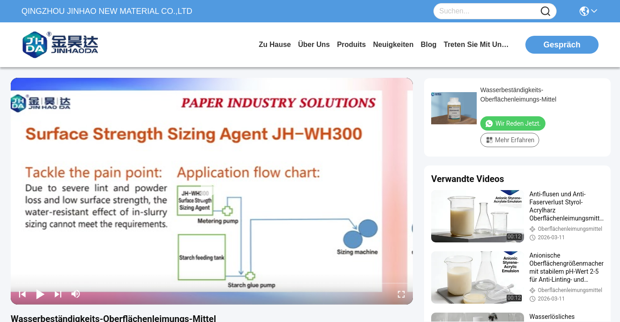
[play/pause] (40, 294)
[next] (58, 294)
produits (351, 44)
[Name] (545, 11)
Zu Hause (275, 44)
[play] (212, 191)
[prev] (22, 294)
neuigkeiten (393, 44)
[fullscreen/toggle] (401, 294)
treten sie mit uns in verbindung (477, 44)
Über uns (314, 44)
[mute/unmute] (76, 294)
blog (428, 44)
